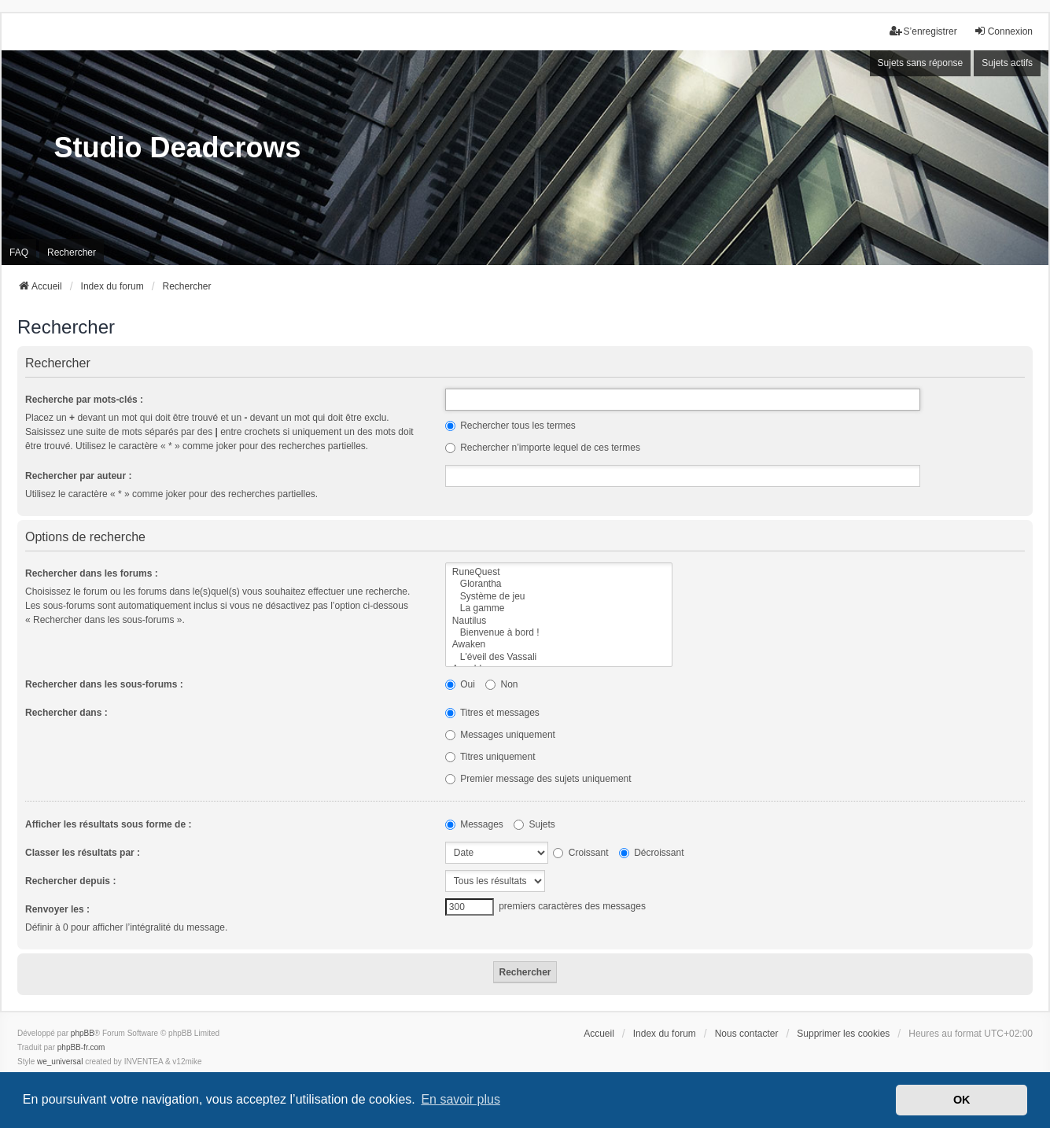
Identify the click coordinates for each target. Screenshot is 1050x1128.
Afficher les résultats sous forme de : (108, 824)
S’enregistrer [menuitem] (923, 31)
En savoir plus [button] (460, 1099)
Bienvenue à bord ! (559, 633)
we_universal (60, 1061)
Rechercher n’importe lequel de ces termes (542, 447)
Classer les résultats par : (82, 852)
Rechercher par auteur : (78, 475)
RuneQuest (559, 572)
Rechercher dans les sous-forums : (104, 684)
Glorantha (559, 584)
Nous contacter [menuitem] (747, 1033)
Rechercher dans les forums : (91, 573)
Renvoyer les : (57, 909)
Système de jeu (559, 597)
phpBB (82, 1033)
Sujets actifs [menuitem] (1007, 62)
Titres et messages (492, 712)
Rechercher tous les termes (510, 425)
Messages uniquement (500, 734)
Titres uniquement (490, 756)
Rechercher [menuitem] (71, 252)
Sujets (534, 824)
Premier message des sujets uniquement (538, 778)
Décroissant (651, 852)
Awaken (559, 645)
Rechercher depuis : (70, 881)
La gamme (559, 608)
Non (501, 684)
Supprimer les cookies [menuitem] (843, 1033)
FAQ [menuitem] (18, 252)
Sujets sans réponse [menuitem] (920, 62)
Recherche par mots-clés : (84, 399)
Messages (474, 824)
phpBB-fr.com (81, 1047)
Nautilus (559, 621)
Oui (460, 684)
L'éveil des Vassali (559, 657)
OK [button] (962, 1099)
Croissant (580, 852)
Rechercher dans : (66, 712)
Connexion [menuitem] (1003, 31)
